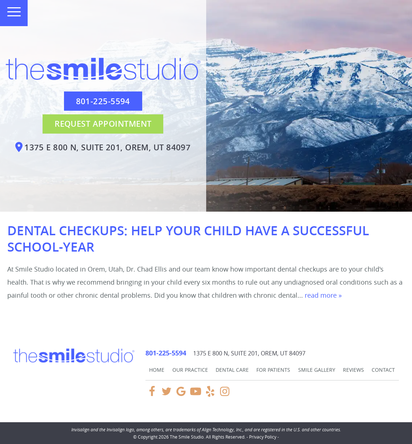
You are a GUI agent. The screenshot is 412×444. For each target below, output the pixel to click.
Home (156, 369)
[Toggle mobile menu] (11, 12)
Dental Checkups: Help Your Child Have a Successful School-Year (188, 239)
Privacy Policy (262, 437)
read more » (323, 295)
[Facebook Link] (152, 395)
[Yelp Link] (210, 395)
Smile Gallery (316, 369)
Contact (383, 369)
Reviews (353, 369)
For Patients (273, 369)
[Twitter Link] (166, 395)
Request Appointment (103, 123)
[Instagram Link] (224, 395)
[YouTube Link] (195, 395)
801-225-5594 (103, 101)
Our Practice (190, 369)
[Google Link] (181, 395)
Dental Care (232, 369)
